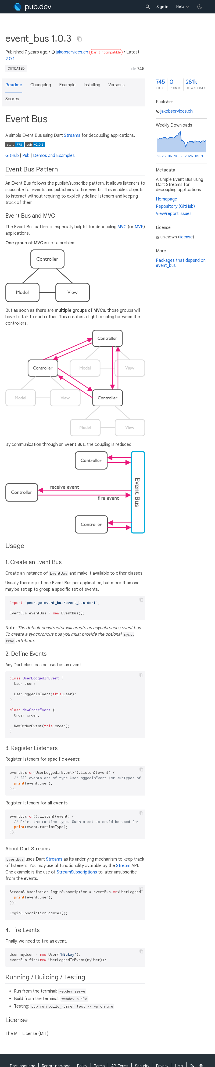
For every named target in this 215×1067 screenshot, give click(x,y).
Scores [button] (12, 99)
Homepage (166, 199)
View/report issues (174, 213)
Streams (72, 135)
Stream (123, 865)
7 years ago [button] (36, 52)
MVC (122, 227)
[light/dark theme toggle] (199, 6)
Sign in (162, 6)
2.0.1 (10, 59)
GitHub (12, 155)
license (186, 237)
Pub (26, 155)
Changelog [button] (40, 85)
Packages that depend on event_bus (181, 263)
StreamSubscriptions (77, 872)
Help (180, 6)
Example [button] (67, 85)
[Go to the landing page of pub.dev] (32, 7)
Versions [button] (116, 85)
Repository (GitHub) (175, 206)
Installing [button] (92, 85)
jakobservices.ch (69, 52)
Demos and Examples (54, 155)
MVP (139, 227)
